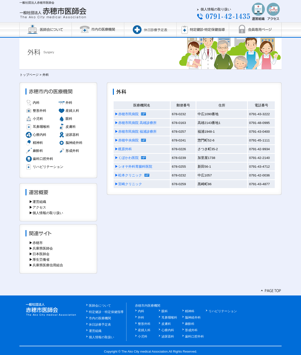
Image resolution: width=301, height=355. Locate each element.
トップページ (29, 75)
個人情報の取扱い (101, 337)
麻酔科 (38, 151)
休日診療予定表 (100, 324)
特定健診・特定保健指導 (106, 312)
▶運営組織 (37, 202)
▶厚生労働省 (39, 259)
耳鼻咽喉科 (41, 127)
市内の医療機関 (100, 318)
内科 (36, 102)
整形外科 (39, 111)
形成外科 (72, 151)
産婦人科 (72, 111)
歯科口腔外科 (43, 159)
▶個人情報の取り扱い (46, 213)
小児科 (38, 119)
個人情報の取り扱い (216, 9)
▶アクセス (37, 207)
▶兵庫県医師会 (41, 248)
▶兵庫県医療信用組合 (46, 265)
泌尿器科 (72, 135)
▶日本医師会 (39, 254)
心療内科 (39, 135)
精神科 (38, 143)
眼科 (69, 119)
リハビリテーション (48, 167)
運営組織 (95, 331)
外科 (69, 102)
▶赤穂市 (36, 243)
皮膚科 (71, 127)
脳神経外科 (74, 143)
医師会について (100, 305)
